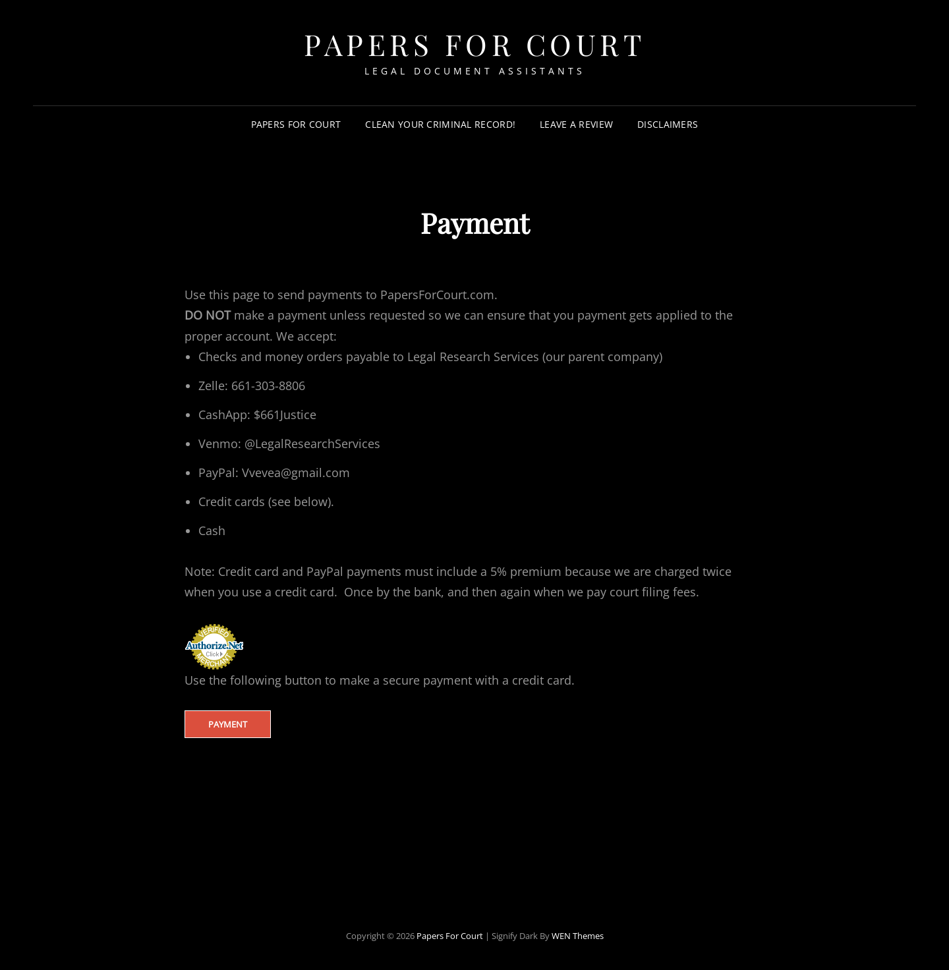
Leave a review (576, 124)
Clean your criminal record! (440, 124)
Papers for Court (296, 124)
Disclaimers (667, 124)
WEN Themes (578, 936)
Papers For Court (474, 43)
